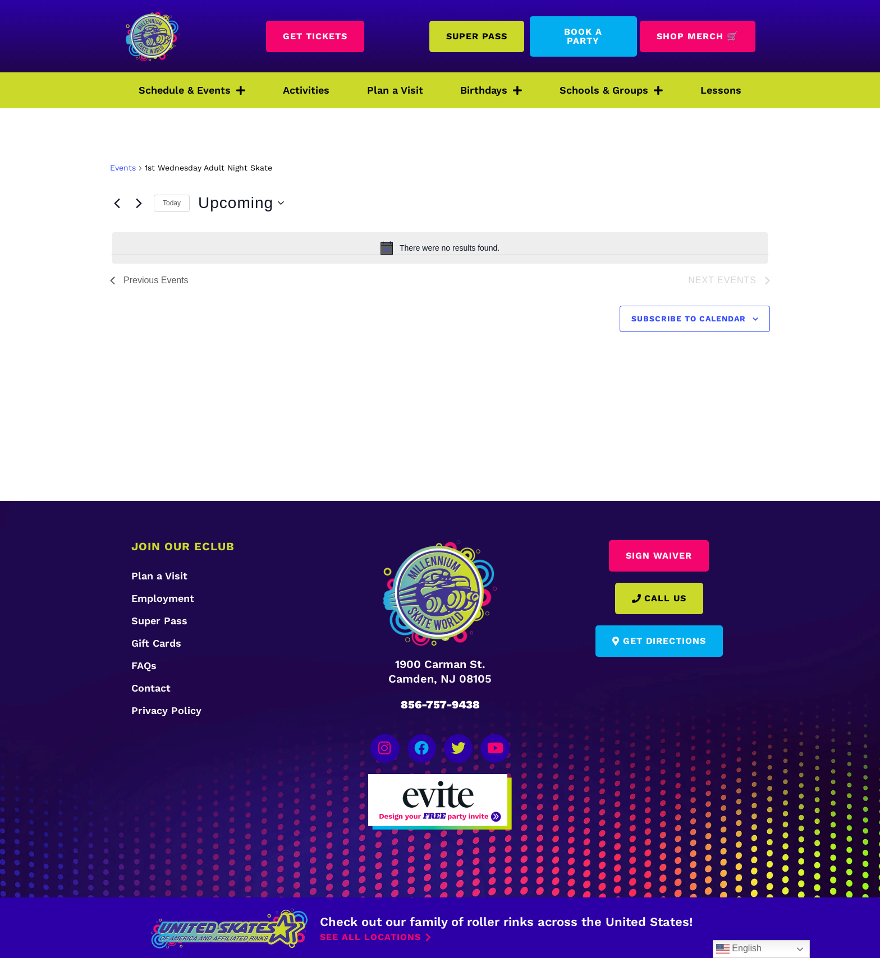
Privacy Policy (166, 710)
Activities (306, 90)
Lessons (720, 90)
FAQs (144, 665)
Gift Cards (156, 643)
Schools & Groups (611, 90)
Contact (151, 688)
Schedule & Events (192, 90)
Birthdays (491, 90)
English (739, 949)
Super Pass (159, 621)
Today (172, 203)
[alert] (440, 248)
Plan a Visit (395, 90)
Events (123, 167)
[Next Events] (138, 203)
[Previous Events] (116, 203)
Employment (162, 598)
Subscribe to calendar (688, 318)
